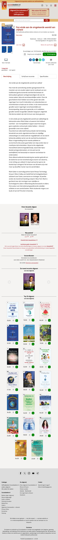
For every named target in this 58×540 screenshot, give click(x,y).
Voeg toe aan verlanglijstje (13, 320)
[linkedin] (33, 60)
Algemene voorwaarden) (32, 263)
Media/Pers (5, 503)
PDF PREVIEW (13, 27)
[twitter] (36, 60)
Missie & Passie (24, 487)
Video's (3, 505)
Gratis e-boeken (6, 499)
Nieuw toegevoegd (6, 497)
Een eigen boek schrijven (26, 493)
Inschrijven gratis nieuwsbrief (28, 244)
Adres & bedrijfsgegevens (45, 487)
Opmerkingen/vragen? (44, 485)
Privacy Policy (5, 509)
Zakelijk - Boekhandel (25, 491)
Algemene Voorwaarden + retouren (11, 507)
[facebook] (30, 60)
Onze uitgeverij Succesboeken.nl (28, 485)
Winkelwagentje (16, 320)
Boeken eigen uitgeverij (8, 495)
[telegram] (43, 60)
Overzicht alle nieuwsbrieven (28, 240)
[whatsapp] (40, 60)
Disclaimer (4, 511)
